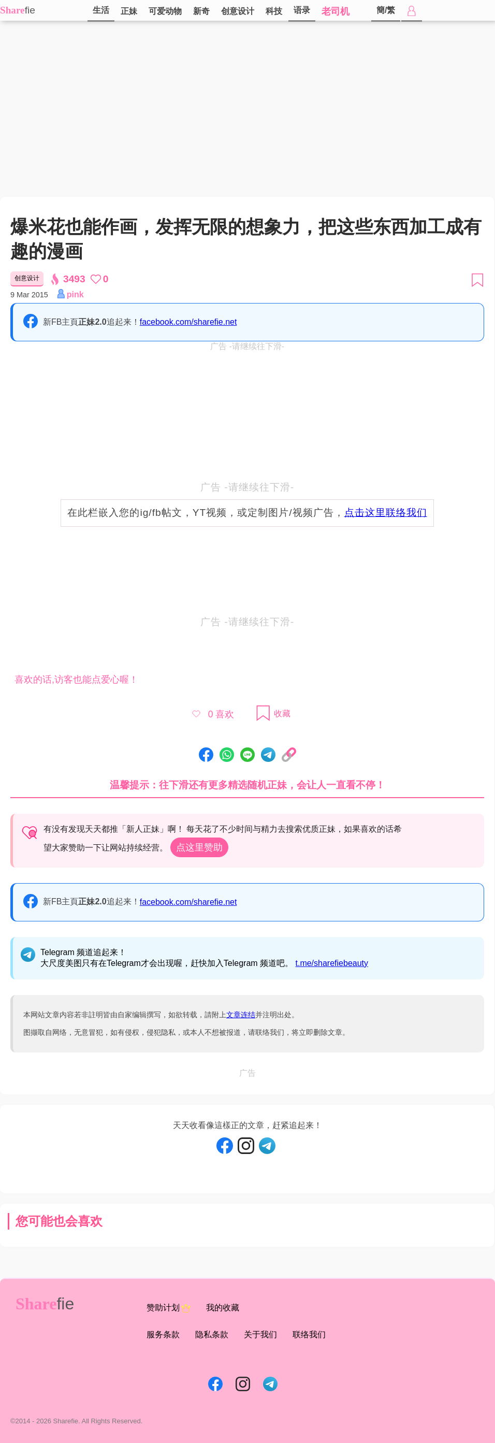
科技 (274, 11)
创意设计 (237, 11)
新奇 (201, 11)
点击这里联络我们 (385, 512)
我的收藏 (222, 1307)
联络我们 (309, 1334)
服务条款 (163, 1334)
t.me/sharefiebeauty (332, 963)
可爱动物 (165, 11)
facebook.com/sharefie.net (188, 322)
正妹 (129, 11)
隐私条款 (211, 1334)
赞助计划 (169, 1308)
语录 (302, 10)
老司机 (336, 11)
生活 (101, 10)
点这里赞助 (199, 847)
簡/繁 (385, 10)
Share (12, 10)
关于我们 (260, 1334)
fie (30, 10)
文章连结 (240, 1015)
